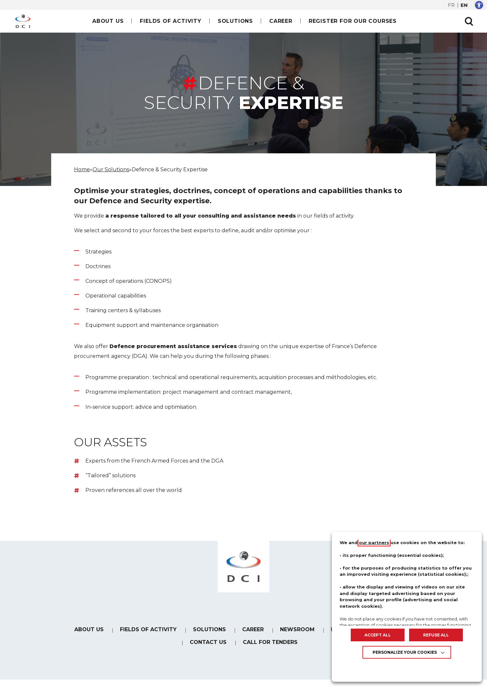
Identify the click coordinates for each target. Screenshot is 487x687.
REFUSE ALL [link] (436, 635)
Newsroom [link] (297, 629)
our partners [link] (374, 542)
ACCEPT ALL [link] (377, 635)
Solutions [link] (235, 21)
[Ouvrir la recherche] (469, 21)
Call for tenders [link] (270, 642)
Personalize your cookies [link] (405, 652)
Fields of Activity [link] (170, 21)
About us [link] (108, 21)
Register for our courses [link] (353, 21)
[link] (479, 5)
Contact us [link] (208, 642)
